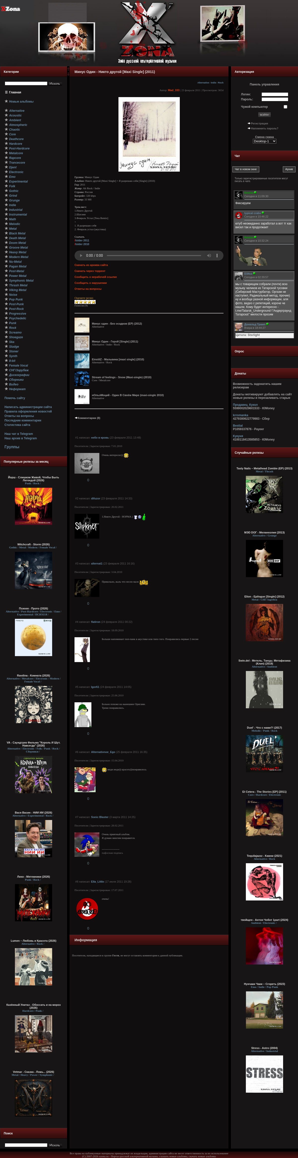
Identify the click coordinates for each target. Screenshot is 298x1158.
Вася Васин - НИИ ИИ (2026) (33, 812)
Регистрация (259, 123)
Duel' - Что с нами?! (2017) (264, 727)
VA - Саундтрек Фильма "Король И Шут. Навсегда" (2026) (33, 744)
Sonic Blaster (100, 817)
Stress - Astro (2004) (264, 1047)
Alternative (203, 82)
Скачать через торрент (89, 270)
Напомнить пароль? (264, 128)
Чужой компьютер (254, 107)
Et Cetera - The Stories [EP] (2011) (264, 791)
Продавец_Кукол (245, 405)
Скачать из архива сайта (91, 264)
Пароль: (247, 99)
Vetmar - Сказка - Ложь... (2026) (33, 1071)
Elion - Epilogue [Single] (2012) (264, 596)
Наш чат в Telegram (18, 434)
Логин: (246, 94)
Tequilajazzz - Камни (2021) (264, 855)
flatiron (95, 621)
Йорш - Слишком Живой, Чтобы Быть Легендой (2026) (33, 479)
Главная (15, 92)
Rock (221, 82)
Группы (11, 447)
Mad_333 (173, 90)
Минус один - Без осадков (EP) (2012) (117, 323)
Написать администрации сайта (28, 407)
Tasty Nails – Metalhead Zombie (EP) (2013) (264, 468)
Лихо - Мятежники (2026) (33, 876)
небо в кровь (100, 437)
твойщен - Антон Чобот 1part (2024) (264, 919)
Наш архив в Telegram (20, 438)
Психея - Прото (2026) (33, 608)
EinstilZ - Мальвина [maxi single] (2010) (118, 359)
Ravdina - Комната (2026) (33, 675)
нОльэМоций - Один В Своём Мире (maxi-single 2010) (128, 395)
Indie (213, 82)
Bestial (238, 425)
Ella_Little (97, 881)
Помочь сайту (14, 398)
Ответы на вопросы (19, 416)
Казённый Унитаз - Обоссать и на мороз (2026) (33, 1006)
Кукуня (238, 436)
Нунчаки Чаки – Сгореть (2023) (264, 983)
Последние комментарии (22, 420)
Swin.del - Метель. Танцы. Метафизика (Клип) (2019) (264, 662)
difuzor (95, 498)
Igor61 (95, 686)
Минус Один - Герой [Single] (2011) (115, 341)
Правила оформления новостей (28, 411)
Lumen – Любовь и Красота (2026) (33, 940)
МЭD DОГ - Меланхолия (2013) (264, 532)
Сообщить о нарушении (90, 282)
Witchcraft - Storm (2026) (33, 544)
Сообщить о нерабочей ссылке (95, 276)
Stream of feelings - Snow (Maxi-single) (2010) (121, 377)
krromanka (240, 415)
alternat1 (97, 563)
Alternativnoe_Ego (103, 751)
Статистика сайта (17, 425)
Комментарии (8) (87, 417)
